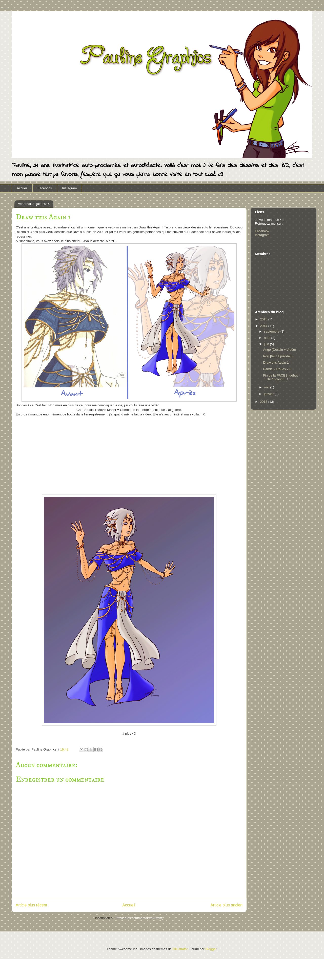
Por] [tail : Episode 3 (277, 356)
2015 (264, 319)
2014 (264, 326)
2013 (264, 402)
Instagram (69, 188)
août (267, 338)
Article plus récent (31, 905)
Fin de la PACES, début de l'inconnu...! (280, 377)
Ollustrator (180, 949)
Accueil (22, 188)
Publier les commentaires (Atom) (139, 918)
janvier (269, 394)
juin (267, 344)
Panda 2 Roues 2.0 (277, 369)
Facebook (44, 188)
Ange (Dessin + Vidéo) (279, 350)
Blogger (210, 949)
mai (267, 387)
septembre (272, 331)
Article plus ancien (226, 905)
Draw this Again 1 (276, 362)
